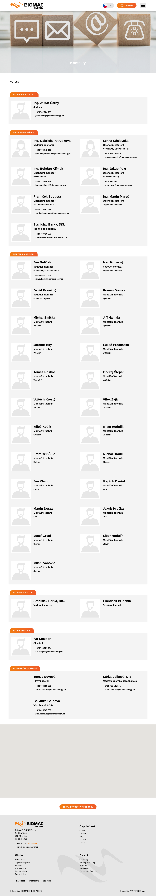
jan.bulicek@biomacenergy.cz (49, 279)
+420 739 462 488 (43, 209)
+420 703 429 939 (43, 234)
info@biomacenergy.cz (27, 847)
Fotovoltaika (20, 874)
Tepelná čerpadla (22, 863)
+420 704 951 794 (43, 648)
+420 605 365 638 (43, 710)
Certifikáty (83, 860)
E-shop (126, 5)
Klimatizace (20, 860)
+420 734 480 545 (43, 182)
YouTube (47, 881)
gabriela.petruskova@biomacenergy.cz (53, 154)
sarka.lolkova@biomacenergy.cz (120, 690)
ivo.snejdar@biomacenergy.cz (49, 652)
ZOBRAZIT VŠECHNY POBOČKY (78, 807)
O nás (82, 831)
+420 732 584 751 (43, 112)
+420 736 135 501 (113, 686)
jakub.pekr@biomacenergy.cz (118, 185)
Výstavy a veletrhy (87, 863)
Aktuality (83, 865)
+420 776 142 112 (43, 150)
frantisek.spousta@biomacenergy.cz (52, 213)
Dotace (82, 839)
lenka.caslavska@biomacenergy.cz (121, 157)
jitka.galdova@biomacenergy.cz (50, 714)
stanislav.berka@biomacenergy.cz (51, 237)
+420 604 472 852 (43, 275)
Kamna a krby (21, 871)
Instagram (34, 881)
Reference (83, 868)
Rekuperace (20, 868)
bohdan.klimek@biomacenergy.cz (51, 185)
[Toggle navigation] (143, 5)
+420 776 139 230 (43, 686)
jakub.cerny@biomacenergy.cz (49, 116)
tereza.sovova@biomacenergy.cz (50, 690)
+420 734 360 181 (113, 182)
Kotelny (18, 865)
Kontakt (82, 842)
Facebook (20, 881)
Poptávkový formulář (88, 871)
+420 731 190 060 (113, 154)
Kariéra (82, 834)
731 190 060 (31, 843)
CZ (107, 5)
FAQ (81, 837)
